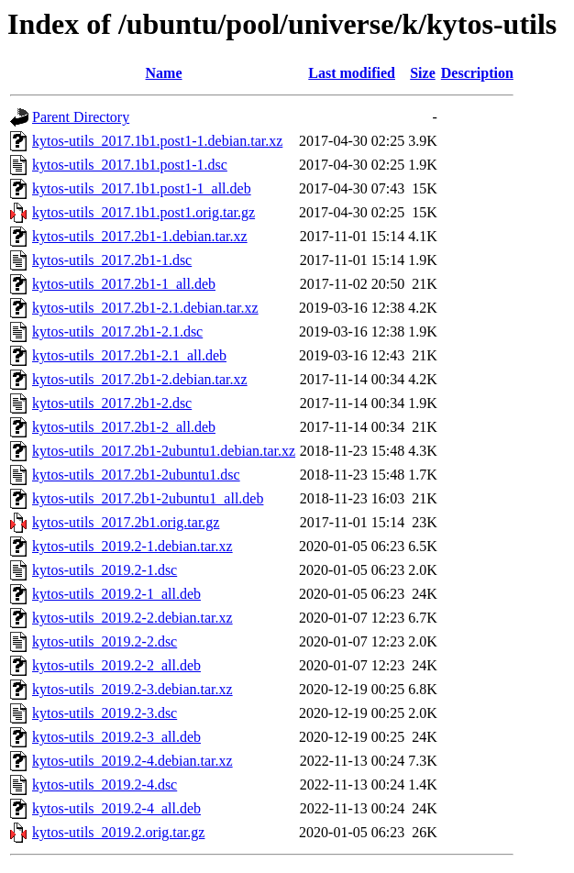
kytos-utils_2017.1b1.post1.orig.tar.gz (143, 212)
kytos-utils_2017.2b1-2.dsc (112, 403)
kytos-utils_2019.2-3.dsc (104, 713)
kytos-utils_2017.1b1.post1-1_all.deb (141, 188)
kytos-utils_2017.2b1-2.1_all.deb (129, 355)
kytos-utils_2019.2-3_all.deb (116, 737)
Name (164, 73)
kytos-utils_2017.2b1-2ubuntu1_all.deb (147, 498)
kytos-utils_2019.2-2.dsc (104, 641)
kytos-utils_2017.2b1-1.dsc (112, 260)
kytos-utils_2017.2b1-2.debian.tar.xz (140, 379)
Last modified (351, 73)
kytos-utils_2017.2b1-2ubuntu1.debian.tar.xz (163, 451)
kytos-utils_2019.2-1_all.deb (116, 594)
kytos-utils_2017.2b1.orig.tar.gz (125, 522)
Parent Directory (80, 117)
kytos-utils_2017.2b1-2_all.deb (123, 427)
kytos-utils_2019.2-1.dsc (104, 570)
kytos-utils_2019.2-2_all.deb (116, 665)
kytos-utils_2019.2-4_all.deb (116, 808)
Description (477, 73)
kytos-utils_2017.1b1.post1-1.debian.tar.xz (157, 141)
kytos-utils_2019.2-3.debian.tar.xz (132, 689)
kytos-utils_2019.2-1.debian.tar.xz (132, 546)
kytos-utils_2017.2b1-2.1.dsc (117, 331)
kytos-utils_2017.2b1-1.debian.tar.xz (140, 236)
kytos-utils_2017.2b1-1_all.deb (123, 284)
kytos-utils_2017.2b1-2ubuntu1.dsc (136, 474)
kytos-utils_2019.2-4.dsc (104, 784)
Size (423, 73)
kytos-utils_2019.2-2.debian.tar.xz (132, 617)
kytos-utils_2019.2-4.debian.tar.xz (132, 760)
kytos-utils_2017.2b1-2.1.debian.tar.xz (145, 307)
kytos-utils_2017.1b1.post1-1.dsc (129, 164)
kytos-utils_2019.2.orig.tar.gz (118, 832)
